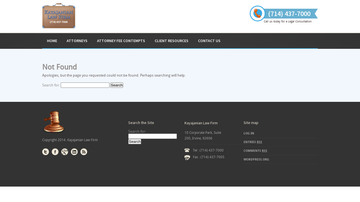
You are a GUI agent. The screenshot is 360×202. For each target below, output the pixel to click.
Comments (255, 151)
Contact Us (209, 40)
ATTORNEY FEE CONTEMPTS (121, 40)
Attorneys (77, 40)
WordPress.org (256, 159)
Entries (253, 142)
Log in (249, 133)
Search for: (51, 85)
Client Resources (171, 40)
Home (52, 40)
